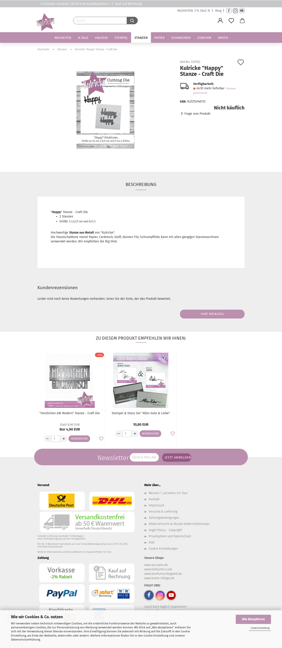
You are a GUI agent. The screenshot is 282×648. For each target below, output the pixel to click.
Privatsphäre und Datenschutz (170, 536)
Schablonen (181, 38)
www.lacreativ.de (156, 565)
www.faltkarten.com (158, 569)
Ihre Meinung (212, 314)
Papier (159, 38)
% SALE (83, 38)
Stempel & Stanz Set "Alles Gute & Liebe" (141, 413)
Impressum (156, 505)
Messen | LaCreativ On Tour (168, 493)
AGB (151, 542)
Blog (218, 11)
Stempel (121, 38)
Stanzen (141, 38)
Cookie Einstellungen (163, 549)
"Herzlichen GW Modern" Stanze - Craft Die (69, 413)
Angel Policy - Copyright (165, 530)
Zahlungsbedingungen (164, 518)
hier (109, 552)
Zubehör (204, 38)
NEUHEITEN (185, 11)
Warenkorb (79, 438)
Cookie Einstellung (260, 628)
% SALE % (203, 11)
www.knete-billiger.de (159, 578)
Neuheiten (62, 38)
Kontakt (154, 499)
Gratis (223, 38)
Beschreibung (141, 184)
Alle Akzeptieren (253, 619)
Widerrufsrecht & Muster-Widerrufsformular (179, 524)
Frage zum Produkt (197, 114)
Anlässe (101, 38)
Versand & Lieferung (163, 511)
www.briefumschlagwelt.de (163, 574)
